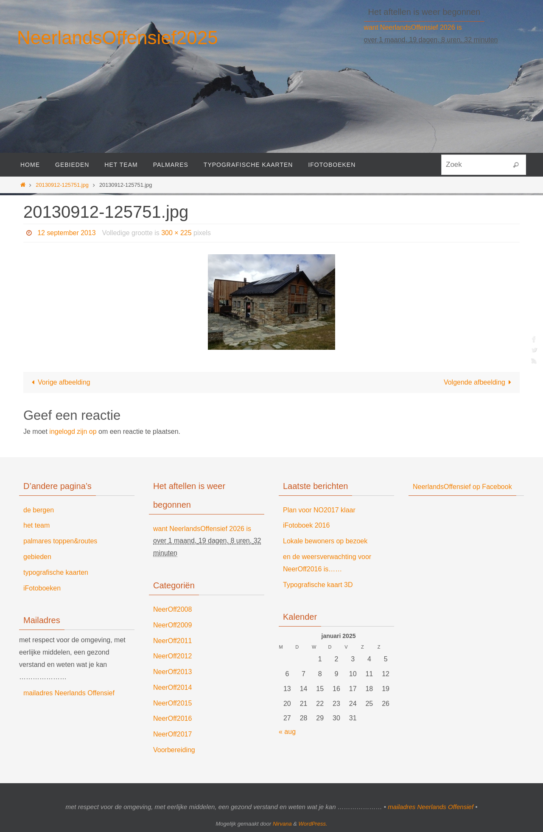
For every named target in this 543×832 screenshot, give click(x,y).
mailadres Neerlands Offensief (69, 693)
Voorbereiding (174, 749)
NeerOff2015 (172, 703)
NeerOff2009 (172, 625)
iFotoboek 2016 (306, 525)
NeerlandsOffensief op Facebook (462, 486)
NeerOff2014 (172, 687)
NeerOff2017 (172, 734)
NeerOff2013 (172, 671)
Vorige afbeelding (59, 382)
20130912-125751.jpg (62, 185)
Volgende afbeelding (479, 382)
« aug (287, 731)
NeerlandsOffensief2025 (117, 37)
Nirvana (282, 824)
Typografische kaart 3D (318, 584)
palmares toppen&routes (60, 541)
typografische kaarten (55, 572)
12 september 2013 (66, 232)
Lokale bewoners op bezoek (325, 541)
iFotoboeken (42, 588)
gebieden (37, 556)
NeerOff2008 (172, 609)
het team (36, 525)
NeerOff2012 (172, 656)
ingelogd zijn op (72, 431)
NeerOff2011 (172, 640)
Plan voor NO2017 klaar (319, 510)
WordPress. (313, 824)
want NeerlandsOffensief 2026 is (413, 27)
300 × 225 (177, 232)
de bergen (38, 510)
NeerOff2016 (172, 718)
